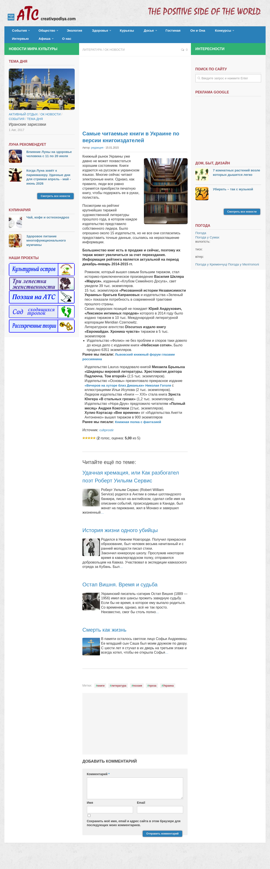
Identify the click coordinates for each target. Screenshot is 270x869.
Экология (68, 32)
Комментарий (98, 787)
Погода (200, 238)
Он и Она (174, 32)
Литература (92, 55)
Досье (131, 32)
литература (118, 698)
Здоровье (89, 32)
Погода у (207, 242)
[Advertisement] (135, 96)
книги (101, 698)
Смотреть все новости (55, 201)
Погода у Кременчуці (211, 269)
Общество (42, 32)
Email (141, 815)
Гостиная (153, 32)
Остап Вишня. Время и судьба (125, 597)
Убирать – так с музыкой (233, 194)
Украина (168, 698)
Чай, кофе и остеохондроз (47, 223)
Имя (90, 815)
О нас (15, 43)
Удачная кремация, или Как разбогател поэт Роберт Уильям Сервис (127, 485)
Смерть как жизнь (107, 642)
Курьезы (113, 32)
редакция (97, 153)
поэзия (137, 698)
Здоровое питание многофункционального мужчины (46, 246)
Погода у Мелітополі (243, 269)
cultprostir (106, 435)
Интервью (220, 32)
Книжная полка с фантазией (139, 427)
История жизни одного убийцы (125, 543)
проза (152, 698)
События (18, 32)
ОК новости (115, 55)
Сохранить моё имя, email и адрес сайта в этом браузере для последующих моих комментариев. (133, 836)
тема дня (35, 124)
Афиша (241, 32)
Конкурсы (195, 32)
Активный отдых (23, 119)
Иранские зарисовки (27, 129)
